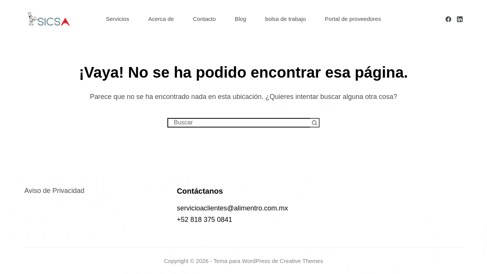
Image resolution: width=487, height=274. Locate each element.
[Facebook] (448, 19)
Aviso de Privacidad (54, 190)
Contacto (204, 19)
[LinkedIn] (460, 19)
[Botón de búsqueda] (315, 122)
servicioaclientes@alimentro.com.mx (232, 208)
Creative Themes (301, 261)
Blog (240, 19)
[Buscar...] (238, 122)
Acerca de (161, 19)
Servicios (117, 19)
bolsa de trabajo (285, 19)
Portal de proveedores (353, 19)
